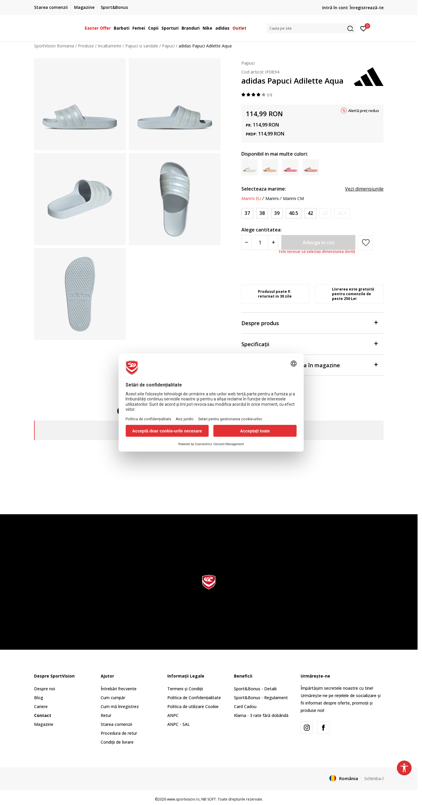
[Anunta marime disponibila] (325, 213)
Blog (38, 697)
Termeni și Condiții (185, 688)
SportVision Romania (54, 46)
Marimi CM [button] (293, 198)
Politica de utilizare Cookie (193, 706)
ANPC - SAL (178, 724)
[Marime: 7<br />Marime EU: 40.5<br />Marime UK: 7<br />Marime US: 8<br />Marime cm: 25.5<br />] (293, 213)
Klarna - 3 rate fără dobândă (261, 715)
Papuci (168, 46)
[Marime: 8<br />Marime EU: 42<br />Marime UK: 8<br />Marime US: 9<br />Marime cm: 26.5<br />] (310, 213)
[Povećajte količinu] (273, 242)
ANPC (173, 715)
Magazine (43, 724)
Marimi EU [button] (251, 198)
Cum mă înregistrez (120, 706)
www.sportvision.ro (183, 799)
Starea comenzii (116, 724)
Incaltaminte (109, 46)
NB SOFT (208, 799)
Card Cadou (245, 706)
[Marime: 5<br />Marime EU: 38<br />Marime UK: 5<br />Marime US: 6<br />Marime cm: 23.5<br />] (262, 213)
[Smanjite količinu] (246, 242)
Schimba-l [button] (374, 778)
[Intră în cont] (363, 28)
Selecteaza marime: (263, 188)
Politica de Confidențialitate (194, 697)
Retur (106, 715)
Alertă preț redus (363, 110)
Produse (86, 46)
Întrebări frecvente (119, 688)
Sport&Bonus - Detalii (255, 688)
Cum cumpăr (113, 697)
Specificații (309, 344)
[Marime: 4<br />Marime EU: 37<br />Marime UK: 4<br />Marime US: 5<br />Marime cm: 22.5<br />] (247, 213)
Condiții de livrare (117, 742)
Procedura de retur (119, 733)
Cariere (41, 706)
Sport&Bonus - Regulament (261, 697)
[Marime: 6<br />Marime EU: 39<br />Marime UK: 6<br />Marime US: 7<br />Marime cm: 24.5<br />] (277, 213)
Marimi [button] (272, 198)
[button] (311, 28)
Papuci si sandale (141, 46)
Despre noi (44, 688)
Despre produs (309, 323)
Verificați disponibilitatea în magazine (309, 365)
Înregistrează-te (367, 7)
